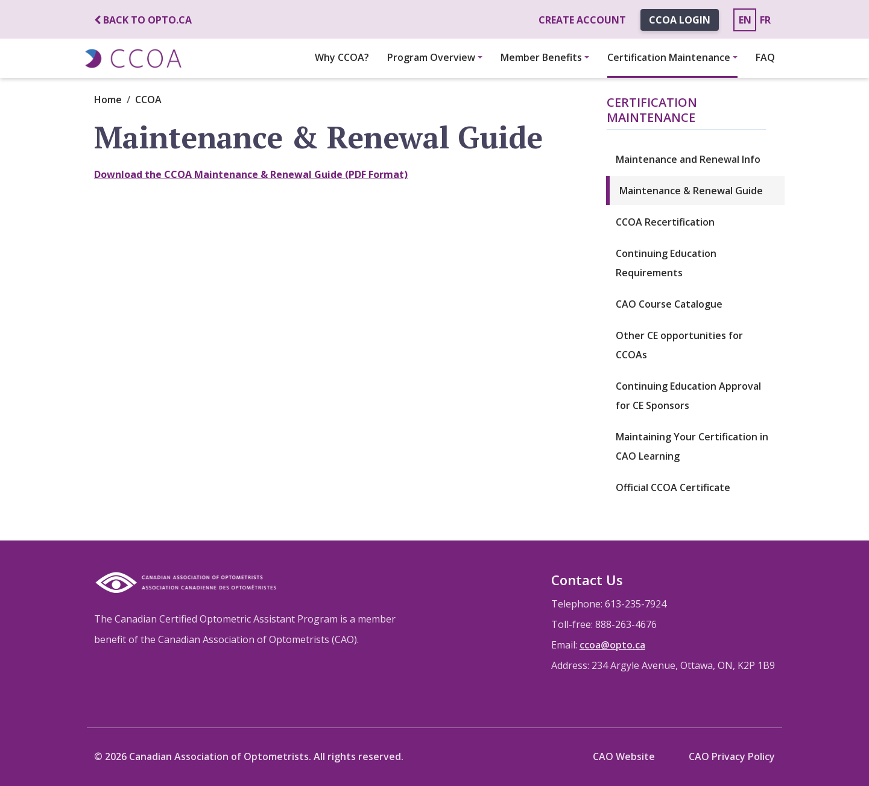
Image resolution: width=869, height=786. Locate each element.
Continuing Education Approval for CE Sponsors (688, 395)
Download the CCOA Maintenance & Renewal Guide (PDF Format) (251, 174)
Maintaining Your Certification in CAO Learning (692, 446)
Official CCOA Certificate (673, 487)
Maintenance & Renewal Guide (691, 190)
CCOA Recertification (665, 222)
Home (108, 99)
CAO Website (624, 756)
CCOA (148, 99)
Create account (582, 20)
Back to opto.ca (143, 20)
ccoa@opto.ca (612, 644)
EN (745, 20)
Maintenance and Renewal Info (688, 159)
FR (765, 20)
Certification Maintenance (668, 57)
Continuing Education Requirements (666, 263)
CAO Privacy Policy (732, 756)
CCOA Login (679, 20)
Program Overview (431, 57)
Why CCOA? (342, 57)
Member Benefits (541, 57)
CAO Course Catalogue (669, 304)
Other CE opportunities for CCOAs (679, 345)
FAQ (765, 57)
